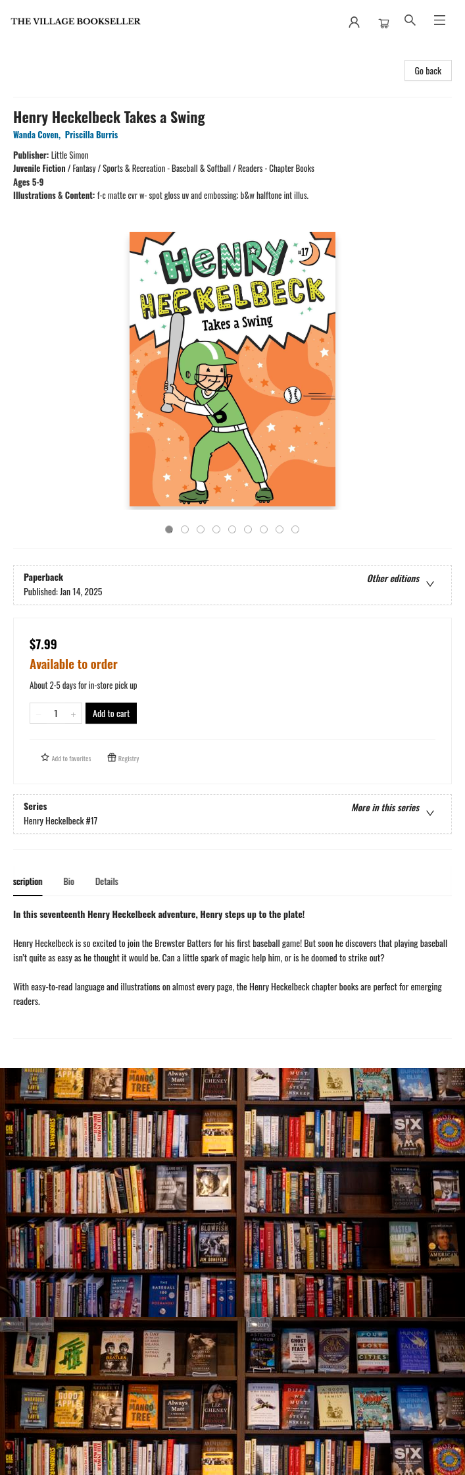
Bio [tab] (78, 881)
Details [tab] (115, 881)
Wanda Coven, (39, 134)
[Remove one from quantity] (38, 713)
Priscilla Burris (93, 134)
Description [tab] (32, 881)
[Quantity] (56, 713)
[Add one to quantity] (73, 713)
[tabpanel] (232, 973)
